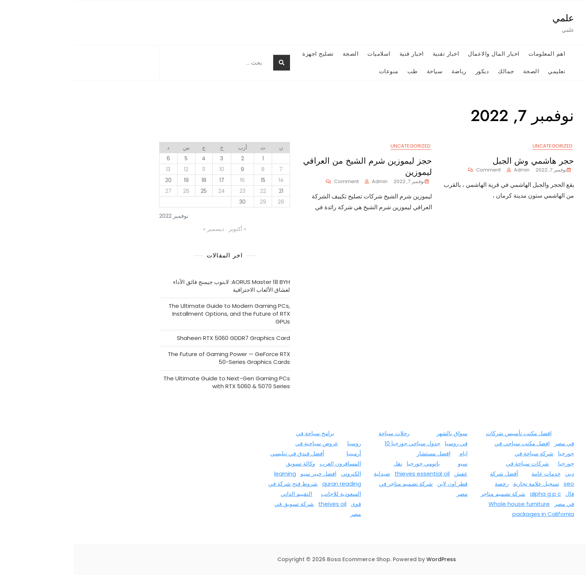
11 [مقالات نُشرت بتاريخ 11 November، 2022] (130, 169)
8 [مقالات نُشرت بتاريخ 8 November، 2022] (189, 169)
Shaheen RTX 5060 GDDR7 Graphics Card (159, 338)
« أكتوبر (164, 229)
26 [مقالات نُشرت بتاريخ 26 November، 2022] (113, 191)
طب (339, 71)
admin (448, 169)
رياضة (385, 71)
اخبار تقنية (372, 54)
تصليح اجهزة (244, 54)
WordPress (367, 559)
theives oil (259, 504)
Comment (410, 170)
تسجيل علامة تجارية (462, 484)
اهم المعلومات (473, 54)
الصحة (458, 71)
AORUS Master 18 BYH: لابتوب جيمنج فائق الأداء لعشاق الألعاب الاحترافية (157, 286)
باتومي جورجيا (349, 463)
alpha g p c (471, 494)
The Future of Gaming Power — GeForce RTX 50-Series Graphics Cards (155, 358)
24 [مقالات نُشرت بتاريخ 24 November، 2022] (148, 191)
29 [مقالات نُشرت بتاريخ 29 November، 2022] (189, 201)
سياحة (361, 71)
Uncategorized (479, 145)
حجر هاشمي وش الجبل (459, 161)
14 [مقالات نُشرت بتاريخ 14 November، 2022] (207, 180)
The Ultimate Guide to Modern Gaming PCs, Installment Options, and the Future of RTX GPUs (155, 313)
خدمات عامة (472, 473)
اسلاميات (305, 54)
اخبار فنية (338, 54)
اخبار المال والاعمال (420, 54)
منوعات (315, 71)
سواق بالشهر (378, 433)
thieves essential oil (348, 473)
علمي (489, 18)
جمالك (432, 71)
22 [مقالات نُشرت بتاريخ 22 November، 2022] (189, 191)
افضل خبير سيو (245, 473)
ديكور (409, 71)
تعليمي (482, 71)
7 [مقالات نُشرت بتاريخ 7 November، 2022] (207, 169)
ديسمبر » (140, 229)
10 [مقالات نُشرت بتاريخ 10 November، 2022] (148, 169)
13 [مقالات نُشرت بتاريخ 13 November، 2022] (94, 169)
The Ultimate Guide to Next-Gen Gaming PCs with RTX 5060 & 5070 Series (153, 382)
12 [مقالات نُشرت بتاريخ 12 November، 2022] (112, 169)
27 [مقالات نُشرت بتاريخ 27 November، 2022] (95, 191)
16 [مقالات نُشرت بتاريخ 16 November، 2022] (168, 180)
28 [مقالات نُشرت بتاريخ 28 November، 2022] (207, 201)
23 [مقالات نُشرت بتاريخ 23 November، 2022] (169, 191)
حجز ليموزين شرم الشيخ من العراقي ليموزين (293, 166)
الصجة (277, 54)
